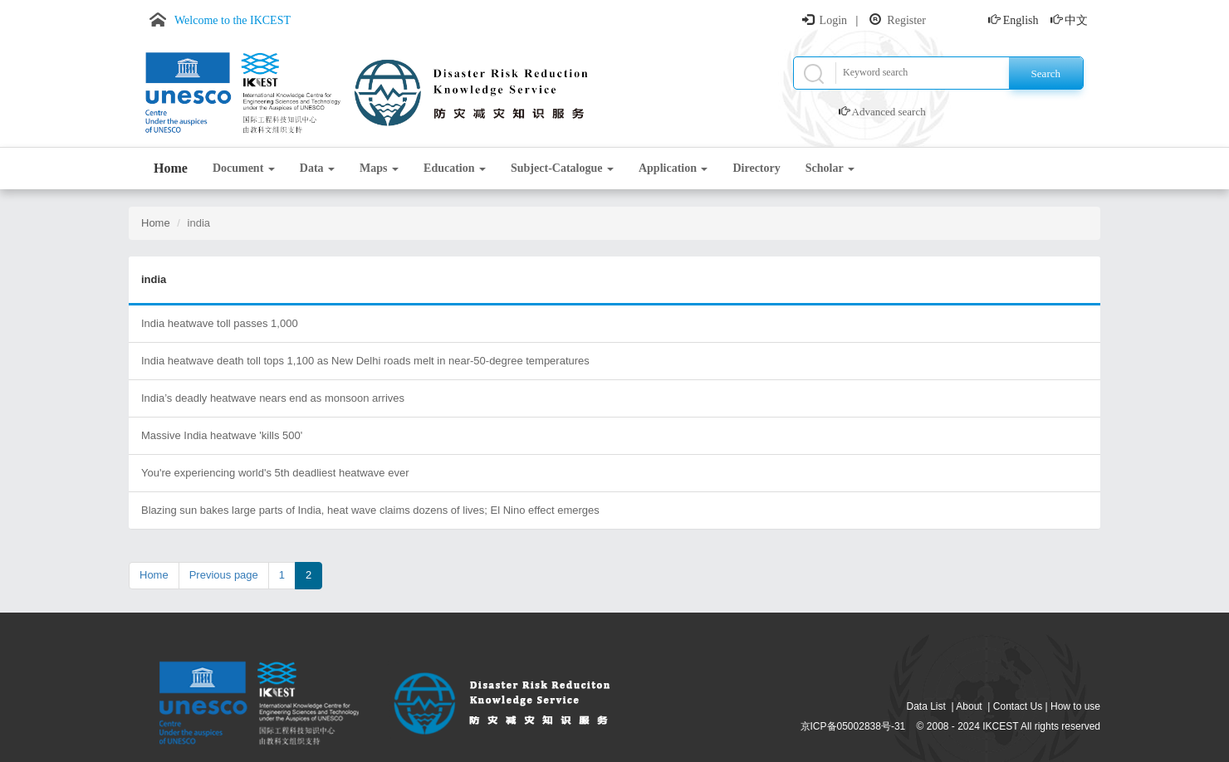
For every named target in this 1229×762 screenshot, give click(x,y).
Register (906, 20)
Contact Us (1017, 706)
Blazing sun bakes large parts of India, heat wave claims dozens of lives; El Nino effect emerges (370, 510)
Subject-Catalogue (562, 168)
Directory (756, 168)
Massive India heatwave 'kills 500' (221, 435)
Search (1045, 73)
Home (171, 168)
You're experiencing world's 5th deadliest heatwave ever (275, 472)
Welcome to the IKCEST (232, 20)
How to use (1075, 706)
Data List (926, 706)
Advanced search (889, 111)
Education (455, 168)
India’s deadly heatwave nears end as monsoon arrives (272, 398)
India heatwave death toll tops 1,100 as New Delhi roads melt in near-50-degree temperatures (365, 360)
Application (673, 168)
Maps (379, 168)
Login (833, 20)
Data (317, 168)
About (969, 706)
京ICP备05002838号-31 (853, 726)
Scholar (829, 168)
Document (244, 168)
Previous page (223, 575)
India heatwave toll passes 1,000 (219, 323)
